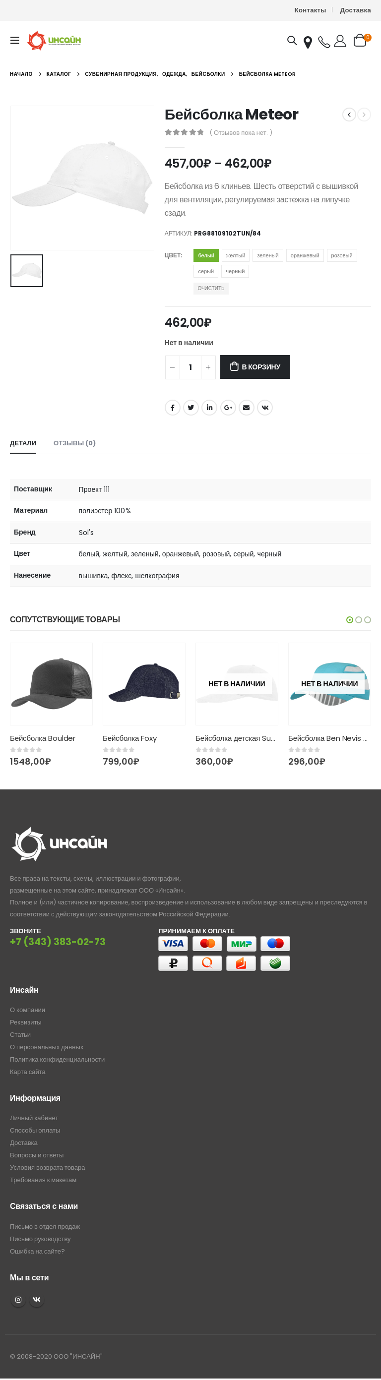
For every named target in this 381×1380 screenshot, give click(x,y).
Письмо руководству (40, 1239)
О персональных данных (46, 1047)
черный (235, 271)
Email (246, 408)
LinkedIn (209, 408)
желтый (236, 255)
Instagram (18, 1299)
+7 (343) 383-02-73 (58, 942)
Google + (228, 408)
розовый (342, 255)
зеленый (267, 255)
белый (206, 255)
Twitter (191, 408)
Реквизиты (26, 1022)
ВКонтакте (265, 408)
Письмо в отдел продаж (45, 1226)
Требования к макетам (43, 1180)
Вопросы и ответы (37, 1155)
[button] (349, 620)
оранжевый (305, 255)
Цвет (173, 255)
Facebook (173, 408)
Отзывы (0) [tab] (75, 443)
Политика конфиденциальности (57, 1059)
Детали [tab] (23, 443)
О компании (27, 1010)
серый (206, 271)
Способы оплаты (35, 1130)
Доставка (355, 10)
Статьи (20, 1034)
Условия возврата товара (47, 1167)
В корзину (261, 367)
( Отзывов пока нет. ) (240, 132)
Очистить (210, 288)
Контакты (310, 10)
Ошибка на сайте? (37, 1251)
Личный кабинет (34, 1118)
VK (36, 1299)
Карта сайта (28, 1072)
